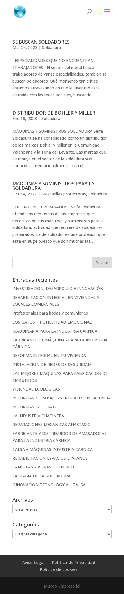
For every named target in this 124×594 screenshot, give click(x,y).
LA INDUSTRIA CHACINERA (38, 416)
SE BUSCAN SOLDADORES (41, 42)
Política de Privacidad (73, 562)
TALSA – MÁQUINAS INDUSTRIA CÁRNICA (52, 449)
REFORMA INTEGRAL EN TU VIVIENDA (49, 355)
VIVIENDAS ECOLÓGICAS (36, 389)
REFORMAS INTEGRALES (36, 407)
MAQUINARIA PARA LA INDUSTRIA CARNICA (54, 331)
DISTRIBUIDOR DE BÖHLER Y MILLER (53, 113)
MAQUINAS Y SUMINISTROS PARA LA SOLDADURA (53, 185)
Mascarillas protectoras (63, 194)
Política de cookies (58, 569)
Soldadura (51, 47)
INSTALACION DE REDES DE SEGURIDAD (51, 364)
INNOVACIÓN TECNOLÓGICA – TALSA (48, 484)
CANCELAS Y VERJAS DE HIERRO (43, 467)
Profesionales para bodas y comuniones (50, 313)
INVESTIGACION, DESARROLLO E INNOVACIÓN (57, 288)
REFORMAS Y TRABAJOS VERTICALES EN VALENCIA (61, 398)
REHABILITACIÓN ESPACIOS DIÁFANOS (50, 458)
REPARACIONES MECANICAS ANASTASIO (51, 424)
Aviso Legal (33, 562)
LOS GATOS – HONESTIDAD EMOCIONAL (52, 322)
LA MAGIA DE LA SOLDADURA (41, 476)
